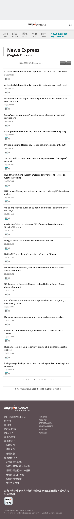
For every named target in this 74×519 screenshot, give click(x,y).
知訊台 (7, 424)
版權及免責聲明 (46, 426)
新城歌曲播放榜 (14, 478)
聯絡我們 (43, 432)
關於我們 (43, 416)
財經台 (7, 420)
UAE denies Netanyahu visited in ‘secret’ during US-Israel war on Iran (36, 193)
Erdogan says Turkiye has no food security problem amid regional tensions (36, 365)
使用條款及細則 (46, 423)
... (49, 379)
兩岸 (43, 35)
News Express (58, 35)
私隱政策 (43, 429)
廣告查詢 (43, 419)
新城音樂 (10, 449)
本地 (34, 35)
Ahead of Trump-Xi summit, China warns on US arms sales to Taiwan (34, 332)
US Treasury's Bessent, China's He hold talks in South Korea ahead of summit (34, 269)
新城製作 (10, 445)
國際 (25, 35)
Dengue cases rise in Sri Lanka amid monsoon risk (28, 240)
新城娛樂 (10, 453)
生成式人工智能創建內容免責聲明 (25, 389)
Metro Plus (10, 428)
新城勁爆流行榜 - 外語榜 (18, 470)
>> (52, 379)
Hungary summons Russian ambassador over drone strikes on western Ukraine (34, 176)
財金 (15, 35)
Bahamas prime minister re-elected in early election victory (34, 316)
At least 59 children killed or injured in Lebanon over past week (35, 71)
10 (45, 379)
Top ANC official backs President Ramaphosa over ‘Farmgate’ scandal (36, 160)
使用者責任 (57, 389)
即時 (5, 35)
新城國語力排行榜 (15, 474)
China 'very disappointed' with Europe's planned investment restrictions (34, 116)
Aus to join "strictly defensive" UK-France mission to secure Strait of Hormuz (34, 225)
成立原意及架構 (14, 461)
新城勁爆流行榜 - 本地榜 (18, 466)
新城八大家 (10, 436)
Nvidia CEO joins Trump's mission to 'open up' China (30, 253)
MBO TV (8, 432)
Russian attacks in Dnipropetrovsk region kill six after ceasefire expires (35, 348)
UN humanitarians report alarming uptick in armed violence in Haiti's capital (35, 100)
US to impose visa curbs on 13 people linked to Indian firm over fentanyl (35, 209)
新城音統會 (10, 457)
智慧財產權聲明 (45, 389)
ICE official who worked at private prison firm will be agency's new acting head (35, 302)
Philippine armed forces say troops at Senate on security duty (35, 131)
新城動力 (8, 440)
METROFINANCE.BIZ (15, 416)
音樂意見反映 (12, 483)
